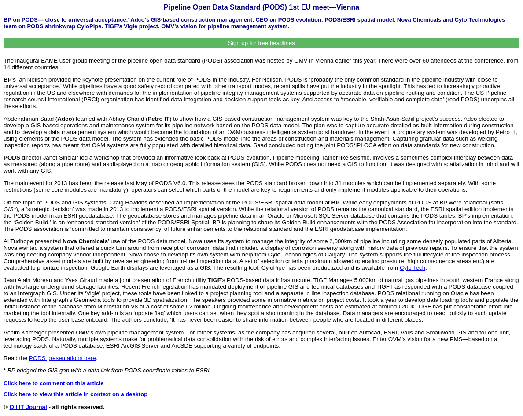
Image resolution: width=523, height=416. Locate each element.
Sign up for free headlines (261, 43)
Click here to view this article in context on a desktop (75, 394)
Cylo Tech (412, 267)
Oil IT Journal (28, 407)
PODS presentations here (62, 358)
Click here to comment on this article (54, 383)
